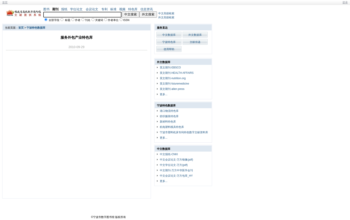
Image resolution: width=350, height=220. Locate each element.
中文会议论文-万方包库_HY (176, 175)
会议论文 (92, 9)
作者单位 (113, 20)
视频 (122, 9)
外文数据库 (195, 34)
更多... (163, 94)
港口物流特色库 (169, 110)
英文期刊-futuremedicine (174, 83)
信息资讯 (146, 9)
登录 (345, 2)
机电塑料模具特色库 (172, 127)
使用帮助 (169, 49)
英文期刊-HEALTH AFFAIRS (177, 72)
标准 (113, 9)
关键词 (99, 20)
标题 (67, 20)
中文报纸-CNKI (169, 154)
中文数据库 (169, 34)
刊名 (87, 20)
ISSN (126, 20)
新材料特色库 (168, 121)
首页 (5, 2)
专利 (104, 9)
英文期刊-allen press (172, 89)
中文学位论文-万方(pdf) (174, 165)
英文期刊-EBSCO (170, 67)
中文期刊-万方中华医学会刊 (176, 170)
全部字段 (54, 20)
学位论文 (76, 9)
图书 (46, 9)
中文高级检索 (166, 13)
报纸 (64, 9)
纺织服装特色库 (169, 116)
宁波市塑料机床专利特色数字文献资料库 (184, 132)
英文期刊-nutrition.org (172, 78)
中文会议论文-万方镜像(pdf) (176, 159)
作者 (77, 20)
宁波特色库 (169, 42)
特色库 (133, 9)
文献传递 (195, 42)
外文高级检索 (166, 17)
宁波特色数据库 (36, 27)
